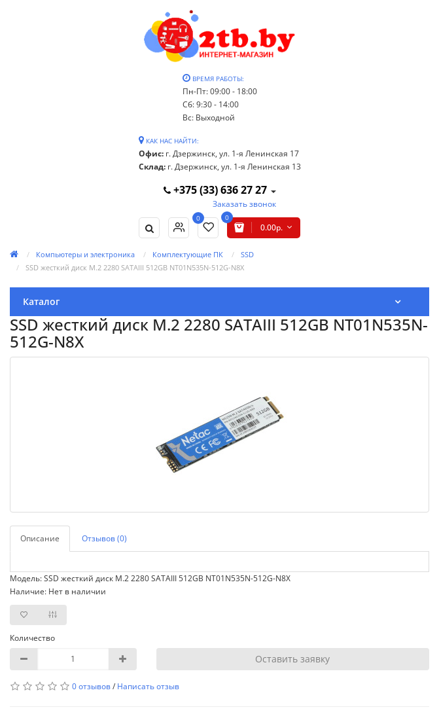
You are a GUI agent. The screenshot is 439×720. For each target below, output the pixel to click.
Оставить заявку (292, 659)
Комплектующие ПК (187, 254)
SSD (247, 254)
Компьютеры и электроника (85, 254)
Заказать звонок (244, 203)
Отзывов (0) (104, 538)
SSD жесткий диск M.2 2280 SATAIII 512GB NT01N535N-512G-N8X (135, 267)
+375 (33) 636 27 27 (217, 190)
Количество (32, 637)
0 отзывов (91, 686)
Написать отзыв (148, 686)
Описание (40, 538)
